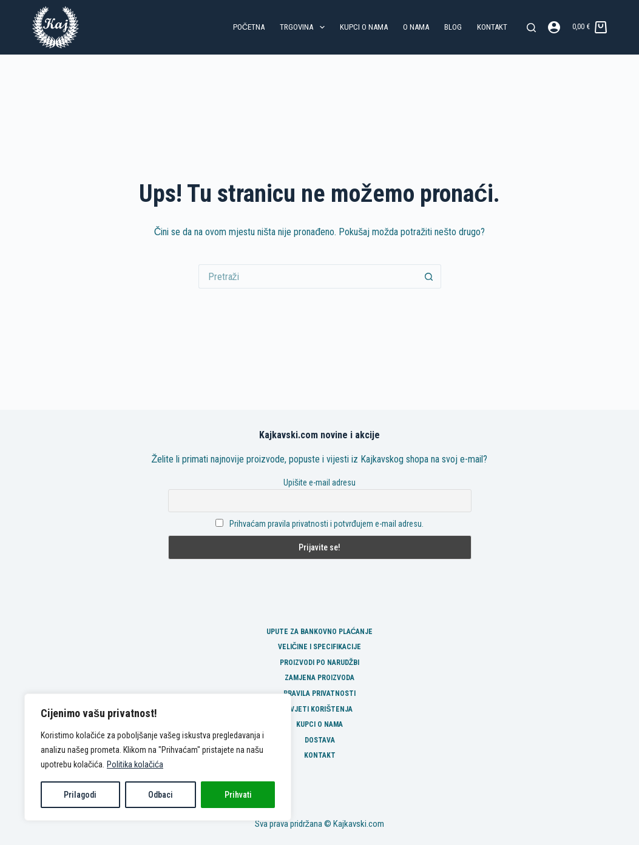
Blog (453, 27)
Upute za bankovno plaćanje (319, 631)
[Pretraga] (531, 27)
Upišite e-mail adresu (319, 482)
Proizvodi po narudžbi (319, 662)
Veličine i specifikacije (320, 647)
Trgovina (305, 27)
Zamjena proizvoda (319, 677)
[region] (157, 757)
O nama (416, 27)
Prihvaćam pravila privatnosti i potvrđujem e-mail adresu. (326, 524)
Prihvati (238, 795)
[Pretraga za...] (307, 276)
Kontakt (492, 27)
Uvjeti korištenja (319, 709)
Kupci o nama (364, 27)
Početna (249, 27)
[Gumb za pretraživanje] (429, 276)
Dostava (320, 740)
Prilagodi (80, 795)
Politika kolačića (135, 764)
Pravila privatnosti (319, 693)
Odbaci (160, 795)
